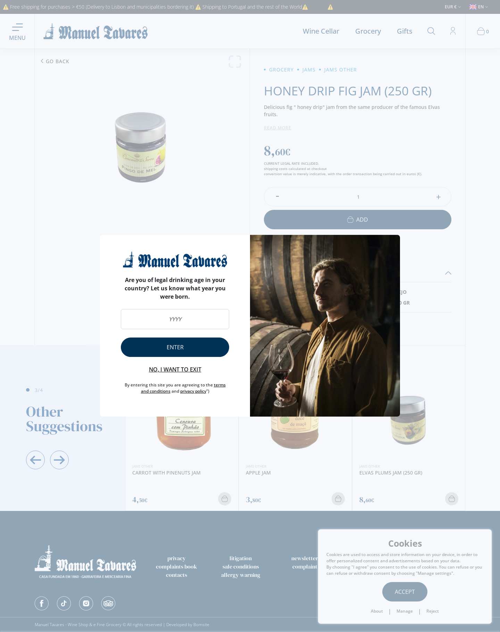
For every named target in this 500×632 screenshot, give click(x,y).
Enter (175, 347)
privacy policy (193, 391)
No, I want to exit (175, 369)
